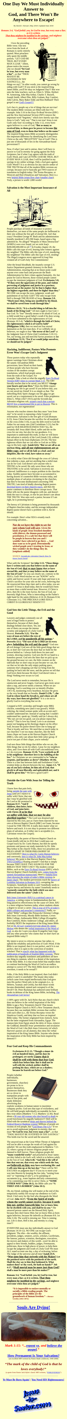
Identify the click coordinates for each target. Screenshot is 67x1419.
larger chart (12, 880)
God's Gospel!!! (26, 102)
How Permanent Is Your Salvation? (33, 1355)
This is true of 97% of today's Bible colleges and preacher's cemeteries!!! (33, 909)
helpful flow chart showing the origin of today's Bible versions (32, 875)
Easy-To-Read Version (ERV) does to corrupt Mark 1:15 (33, 379)
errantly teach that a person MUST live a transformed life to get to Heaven (30, 402)
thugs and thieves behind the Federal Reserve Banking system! (31, 1122)
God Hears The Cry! (42, 1126)
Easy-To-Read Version (35, 869)
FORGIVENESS (53, 1372)
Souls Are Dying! (33, 1307)
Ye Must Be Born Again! (16, 1379)
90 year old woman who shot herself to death (35, 1116)
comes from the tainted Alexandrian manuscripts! (32, 873)
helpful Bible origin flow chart (26, 177)
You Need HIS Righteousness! (47, 1379)
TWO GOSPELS (15, 861)
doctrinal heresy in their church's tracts (25, 487)
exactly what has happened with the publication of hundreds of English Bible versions (31, 952)
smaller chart (47, 177)
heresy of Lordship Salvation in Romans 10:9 (33, 881)
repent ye (32, 1345)
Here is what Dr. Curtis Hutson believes (40, 854)
